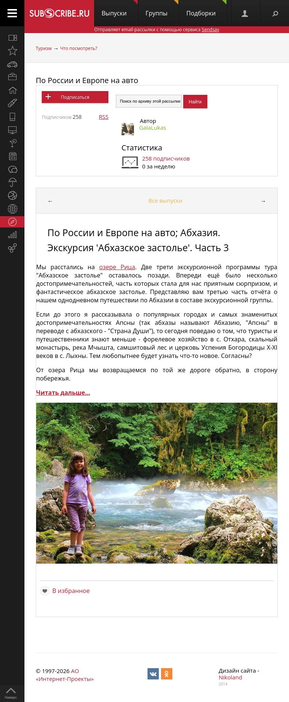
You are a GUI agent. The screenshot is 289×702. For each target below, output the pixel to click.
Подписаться (75, 97)
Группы (162, 8)
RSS (103, 116)
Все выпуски (165, 200)
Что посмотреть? (78, 48)
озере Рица (117, 267)
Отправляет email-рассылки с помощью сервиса (156, 29)
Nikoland (230, 677)
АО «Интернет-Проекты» (65, 674)
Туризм (44, 48)
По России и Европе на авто (87, 80)
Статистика (142, 148)
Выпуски (120, 8)
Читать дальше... (63, 392)
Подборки (206, 8)
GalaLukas (152, 127)
